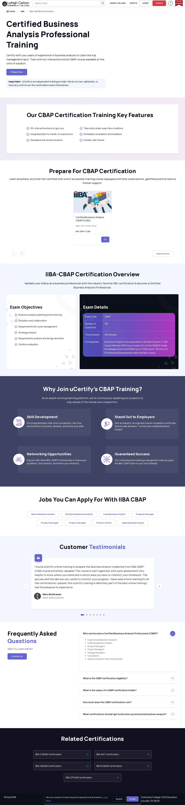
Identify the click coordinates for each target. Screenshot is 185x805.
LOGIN (145, 3)
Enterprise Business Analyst (79, 514)
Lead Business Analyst (114, 514)
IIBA (22, 11)
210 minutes (111, 334)
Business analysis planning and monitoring (38, 314)
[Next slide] (21, 253)
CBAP (108, 316)
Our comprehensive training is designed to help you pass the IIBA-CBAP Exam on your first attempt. (144, 462)
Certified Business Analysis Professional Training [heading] (48, 34)
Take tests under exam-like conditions (101, 128)
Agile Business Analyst (133, 522)
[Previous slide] (25, 586)
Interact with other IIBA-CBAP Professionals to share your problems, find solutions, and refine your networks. (56, 462)
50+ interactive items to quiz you (45, 128)
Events (133, 3)
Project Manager (77, 522)
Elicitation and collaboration (30, 320)
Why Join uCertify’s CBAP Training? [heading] (92, 389)
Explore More (162, 253)
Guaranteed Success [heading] (132, 454)
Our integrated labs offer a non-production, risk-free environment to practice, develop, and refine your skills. (55, 425)
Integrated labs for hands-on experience (50, 134)
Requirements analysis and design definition (39, 338)
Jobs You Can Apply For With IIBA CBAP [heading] (92, 499)
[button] (82, 615)
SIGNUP (159, 3)
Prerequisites (92, 341)
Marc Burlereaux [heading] (52, 594)
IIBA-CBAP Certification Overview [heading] (92, 274)
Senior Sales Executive (53, 597)
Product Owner (104, 522)
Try (105, 239)
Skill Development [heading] (42, 416)
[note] (129, 654)
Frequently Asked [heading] (32, 637)
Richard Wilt (10, 797)
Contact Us (17, 656)
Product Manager (49, 522)
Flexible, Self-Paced (92, 140)
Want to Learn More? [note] (20, 649)
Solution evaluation (26, 344)
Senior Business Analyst (43, 514)
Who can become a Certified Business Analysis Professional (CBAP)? (120, 633)
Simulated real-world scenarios (45, 140)
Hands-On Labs (118, 3)
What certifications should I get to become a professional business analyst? (125, 714)
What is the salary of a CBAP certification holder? (110, 690)
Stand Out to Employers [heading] (135, 416)
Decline (119, 799)
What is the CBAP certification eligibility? (105, 678)
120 (106, 323)
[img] (92, 202)
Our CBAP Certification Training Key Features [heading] (90, 115)
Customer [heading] (93, 547)
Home (10, 11)
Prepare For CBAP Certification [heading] (92, 171)
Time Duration (92, 334)
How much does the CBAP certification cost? (107, 702)
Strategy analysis (25, 332)
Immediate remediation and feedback (101, 134)
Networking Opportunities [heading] (49, 454)
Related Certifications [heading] (92, 738)
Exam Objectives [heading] (26, 307)
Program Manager (145, 514)
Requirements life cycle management (35, 326)
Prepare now (17, 72)
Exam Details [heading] (95, 307)
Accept (132, 799)
